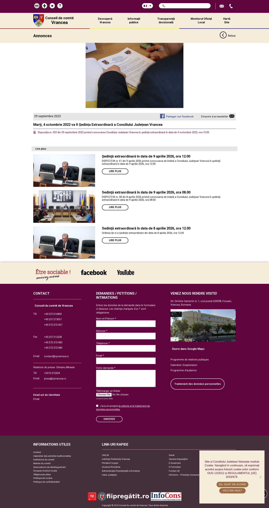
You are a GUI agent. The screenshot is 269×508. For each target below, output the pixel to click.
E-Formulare (175, 466)
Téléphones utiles (42, 474)
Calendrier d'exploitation (184, 364)
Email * (100, 355)
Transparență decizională (166, 20)
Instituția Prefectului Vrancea (116, 458)
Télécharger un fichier (108, 390)
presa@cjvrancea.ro (55, 378)
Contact (37, 452)
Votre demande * (105, 367)
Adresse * (101, 330)
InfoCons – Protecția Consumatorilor (187, 474)
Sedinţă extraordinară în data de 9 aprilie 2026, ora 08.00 (146, 192)
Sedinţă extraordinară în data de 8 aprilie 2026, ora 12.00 (146, 228)
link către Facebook (94, 272)
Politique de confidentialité (46, 481)
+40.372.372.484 (53, 347)
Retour (228, 35)
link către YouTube (125, 272)
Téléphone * (103, 342)
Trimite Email (222, 6)
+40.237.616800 (53, 313)
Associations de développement (49, 466)
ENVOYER (109, 418)
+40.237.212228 (53, 336)
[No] (260, 477)
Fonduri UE (174, 470)
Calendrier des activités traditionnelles (52, 455)
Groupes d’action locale (45, 470)
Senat (171, 454)
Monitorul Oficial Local (201, 20)
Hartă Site (226, 20)
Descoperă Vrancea (105, 20)
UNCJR (105, 454)
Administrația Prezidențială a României (121, 470)
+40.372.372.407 (53, 324)
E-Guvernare (175, 462)
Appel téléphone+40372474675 (231, 6)
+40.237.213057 (53, 319)
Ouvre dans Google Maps (188, 348)
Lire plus (115, 171)
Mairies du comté (41, 463)
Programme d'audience (184, 370)
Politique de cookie (42, 478)
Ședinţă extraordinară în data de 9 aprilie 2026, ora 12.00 (146, 156)
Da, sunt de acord (232, 484)
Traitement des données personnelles (197, 383)
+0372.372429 (52, 372)
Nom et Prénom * (106, 318)
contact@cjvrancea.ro (56, 356)
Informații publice (134, 20)
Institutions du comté (43, 459)
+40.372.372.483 (53, 342)
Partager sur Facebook (180, 116)
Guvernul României (111, 466)
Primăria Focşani (110, 462)
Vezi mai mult (232, 490)
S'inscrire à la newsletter (214, 116)
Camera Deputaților (178, 458)
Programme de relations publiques (190, 359)
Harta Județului (109, 474)
